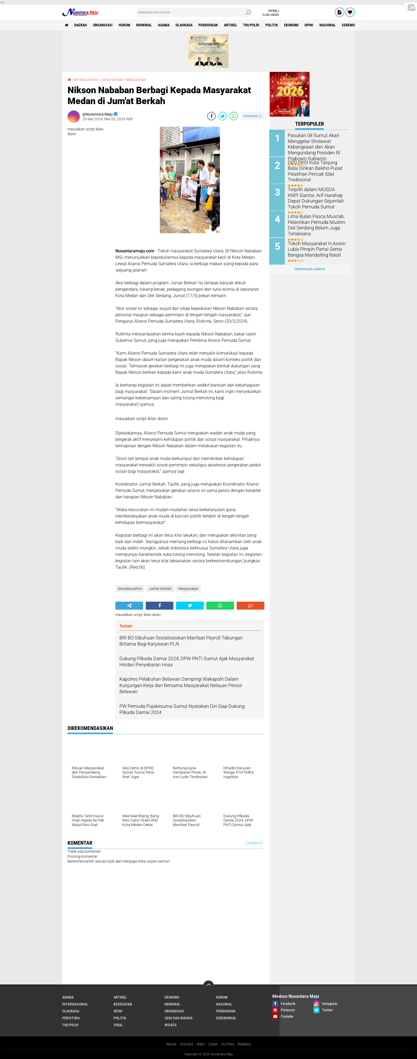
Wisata (171, 1025)
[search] (193, 12)
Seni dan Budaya (179, 1018)
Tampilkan (254, 843)
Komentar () (252, 116)
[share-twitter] (222, 116)
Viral (118, 1025)
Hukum (125, 25)
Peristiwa (71, 1018)
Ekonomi (292, 25)
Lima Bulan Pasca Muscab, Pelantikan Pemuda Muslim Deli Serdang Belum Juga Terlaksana (314, 224)
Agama (164, 25)
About (171, 1044)
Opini (310, 25)
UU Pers (227, 1044)
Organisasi (103, 25)
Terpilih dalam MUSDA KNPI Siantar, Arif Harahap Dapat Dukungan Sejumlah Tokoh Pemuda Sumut (314, 197)
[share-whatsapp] (234, 116)
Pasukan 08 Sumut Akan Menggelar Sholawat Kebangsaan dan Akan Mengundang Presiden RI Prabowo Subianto (311, 146)
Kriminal (144, 25)
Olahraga (184, 25)
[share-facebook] (211, 116)
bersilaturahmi (86, 79)
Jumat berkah (111, 79)
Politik (272, 25)
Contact (186, 1044)
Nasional (329, 25)
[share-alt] (129, 606)
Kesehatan (123, 1004)
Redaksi (244, 1044)
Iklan (201, 1044)
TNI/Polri (252, 25)
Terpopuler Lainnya (309, 268)
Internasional (75, 1004)
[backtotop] (208, 985)
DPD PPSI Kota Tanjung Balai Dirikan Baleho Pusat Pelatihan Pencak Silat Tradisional (315, 170)
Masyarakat (136, 79)
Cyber (213, 1044)
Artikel (231, 25)
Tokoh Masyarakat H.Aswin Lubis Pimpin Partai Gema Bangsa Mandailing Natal (314, 248)
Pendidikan (209, 25)
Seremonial (353, 25)
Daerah (80, 25)
